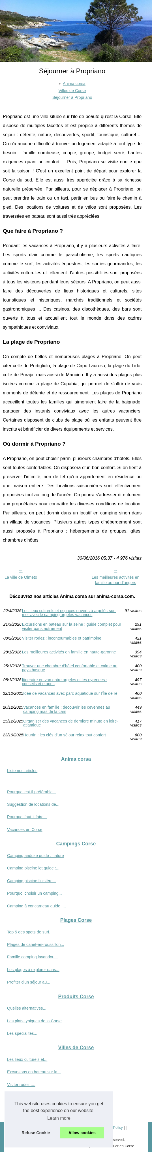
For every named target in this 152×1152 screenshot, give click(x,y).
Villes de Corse (72, 90)
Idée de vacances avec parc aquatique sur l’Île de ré (70, 693)
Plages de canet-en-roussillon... (35, 944)
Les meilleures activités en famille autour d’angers (116, 580)
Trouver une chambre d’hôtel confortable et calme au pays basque (69, 668)
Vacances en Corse (24, 829)
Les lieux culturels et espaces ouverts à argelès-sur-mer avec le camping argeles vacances (69, 613)
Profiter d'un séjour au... (28, 982)
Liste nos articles (22, 770)
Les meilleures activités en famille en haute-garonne (69, 652)
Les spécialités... (22, 1033)
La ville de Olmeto (21, 577)
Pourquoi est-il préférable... (31, 792)
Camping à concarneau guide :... (36, 906)
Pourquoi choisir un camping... (34, 893)
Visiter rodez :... (21, 1084)
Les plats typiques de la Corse (34, 1021)
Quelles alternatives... (26, 1008)
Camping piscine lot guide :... (33, 868)
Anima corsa (74, 83)
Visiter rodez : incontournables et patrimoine (62, 638)
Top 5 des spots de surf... (30, 932)
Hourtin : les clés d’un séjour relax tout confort (64, 735)
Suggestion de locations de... (33, 804)
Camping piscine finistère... (31, 881)
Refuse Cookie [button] (36, 1132)
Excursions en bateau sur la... (34, 1072)
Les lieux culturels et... (27, 1059)
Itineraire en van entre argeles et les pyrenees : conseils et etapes (64, 682)
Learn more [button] (58, 1118)
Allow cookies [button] (82, 1132)
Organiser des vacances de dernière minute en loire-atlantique (70, 723)
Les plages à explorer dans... (33, 969)
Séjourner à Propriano (72, 97)
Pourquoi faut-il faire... (27, 817)
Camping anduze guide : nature (35, 855)
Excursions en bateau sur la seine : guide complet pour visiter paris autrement (71, 626)
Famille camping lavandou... (32, 957)
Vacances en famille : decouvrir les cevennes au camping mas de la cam (66, 709)
